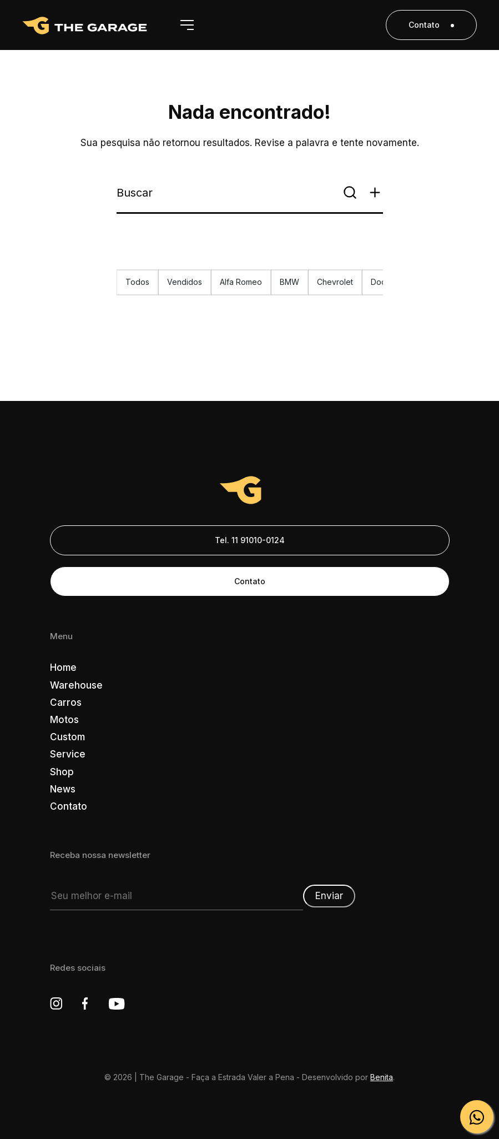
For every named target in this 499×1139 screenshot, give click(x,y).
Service (67, 754)
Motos (64, 719)
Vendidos (184, 282)
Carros (66, 702)
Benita (381, 1077)
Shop (62, 771)
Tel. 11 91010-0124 (250, 540)
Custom (67, 736)
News (62, 789)
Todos (137, 282)
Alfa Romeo (241, 282)
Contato (431, 24)
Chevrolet (335, 282)
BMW (289, 282)
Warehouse (76, 685)
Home (63, 667)
